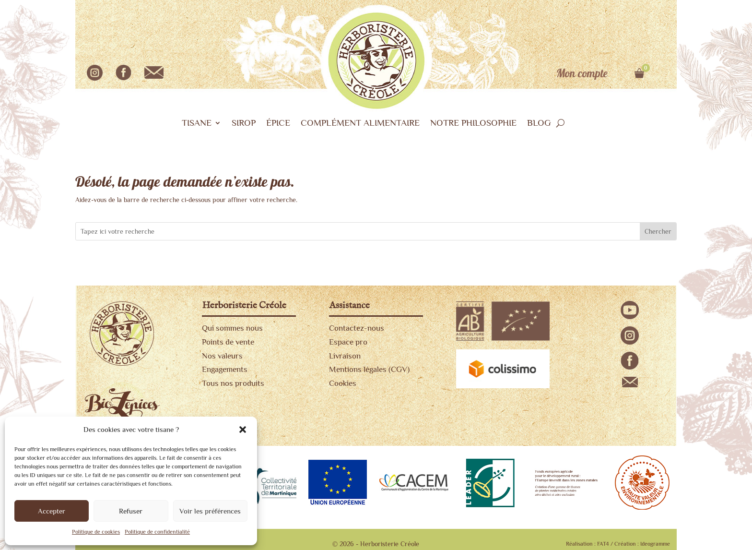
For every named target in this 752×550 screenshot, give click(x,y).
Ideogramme (655, 543)
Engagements (224, 369)
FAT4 (603, 543)
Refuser (130, 511)
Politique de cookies (96, 531)
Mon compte (582, 74)
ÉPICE (278, 124)
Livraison (345, 355)
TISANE (197, 124)
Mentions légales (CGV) (369, 369)
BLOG (539, 124)
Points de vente (228, 342)
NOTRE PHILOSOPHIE (473, 124)
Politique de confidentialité (157, 531)
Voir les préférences (210, 511)
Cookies (342, 383)
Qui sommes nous (232, 328)
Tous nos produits (233, 383)
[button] (242, 429)
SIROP (244, 124)
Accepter (51, 511)
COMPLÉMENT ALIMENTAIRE (360, 124)
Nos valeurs (222, 355)
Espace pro (348, 342)
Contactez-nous (356, 328)
